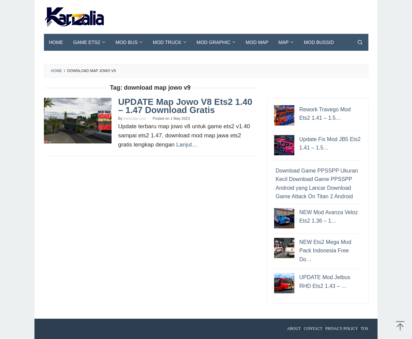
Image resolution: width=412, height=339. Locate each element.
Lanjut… (187, 144)
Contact (313, 328)
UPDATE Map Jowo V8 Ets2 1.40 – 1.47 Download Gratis (185, 106)
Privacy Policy (341, 328)
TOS (364, 328)
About (294, 328)
